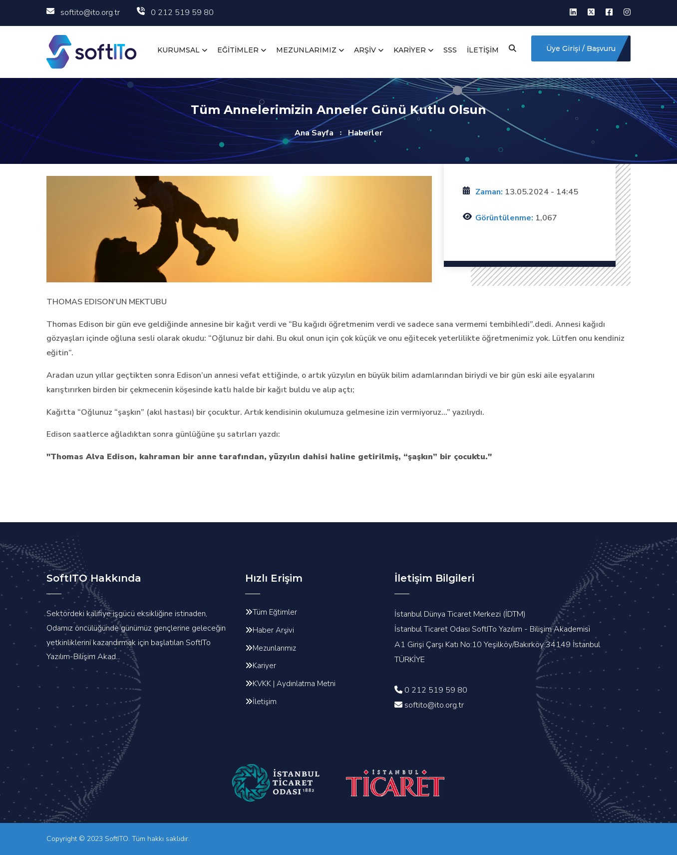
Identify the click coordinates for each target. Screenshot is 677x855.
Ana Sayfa (314, 132)
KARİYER (409, 49)
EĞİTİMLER (238, 49)
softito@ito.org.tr (83, 12)
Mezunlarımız (274, 648)
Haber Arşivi (273, 630)
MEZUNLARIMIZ (306, 49)
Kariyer (264, 666)
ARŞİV (365, 49)
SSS (450, 49)
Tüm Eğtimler (275, 612)
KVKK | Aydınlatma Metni (294, 684)
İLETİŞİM (483, 49)
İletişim (265, 702)
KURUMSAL (178, 49)
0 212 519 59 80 (175, 12)
